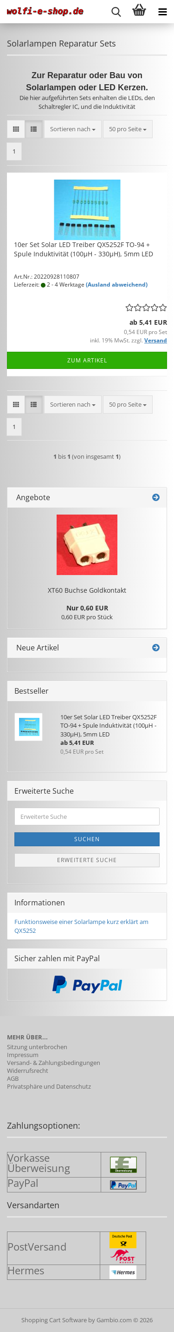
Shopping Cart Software (54, 1320)
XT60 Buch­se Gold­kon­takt (87, 590)
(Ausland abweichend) (117, 284)
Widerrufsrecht (27, 1071)
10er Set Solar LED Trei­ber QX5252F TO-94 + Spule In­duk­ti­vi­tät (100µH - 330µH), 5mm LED (83, 249)
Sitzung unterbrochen (37, 1047)
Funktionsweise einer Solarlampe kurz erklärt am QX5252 (81, 926)
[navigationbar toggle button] (162, 11)
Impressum (23, 1055)
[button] (16, 129)
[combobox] (73, 129)
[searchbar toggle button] (116, 11)
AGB (13, 1079)
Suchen (87, 839)
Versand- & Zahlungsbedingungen (53, 1063)
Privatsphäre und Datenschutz (49, 1087)
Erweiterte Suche (87, 860)
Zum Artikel (87, 360)
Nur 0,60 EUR (87, 607)
